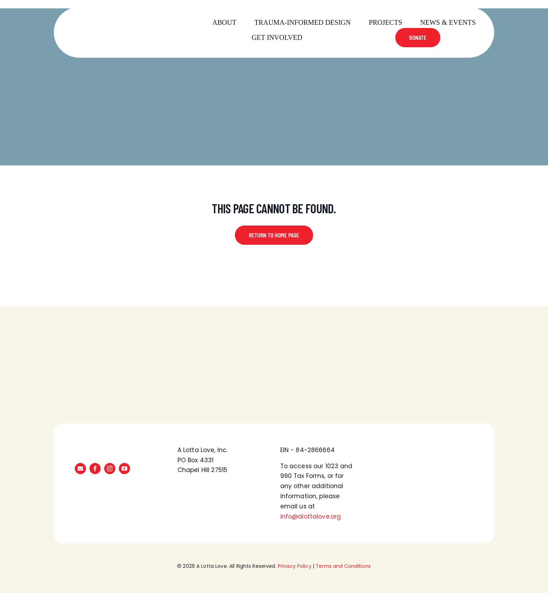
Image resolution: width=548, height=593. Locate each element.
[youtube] (124, 468)
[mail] (80, 468)
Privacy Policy (294, 566)
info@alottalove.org (310, 516)
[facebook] (95, 468)
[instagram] (109, 468)
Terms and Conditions (343, 566)
